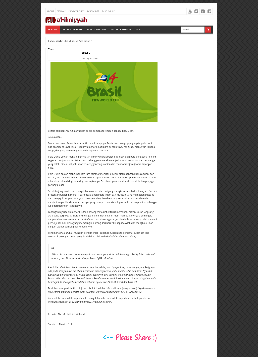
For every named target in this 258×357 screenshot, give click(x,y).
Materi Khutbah (121, 29)
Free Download (96, 29)
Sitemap (61, 11)
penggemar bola (145, 156)
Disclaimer (93, 11)
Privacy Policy (76, 11)
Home (53, 29)
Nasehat (94, 59)
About (50, 11)
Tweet (51, 49)
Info (138, 29)
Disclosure (108, 11)
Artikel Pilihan (72, 29)
